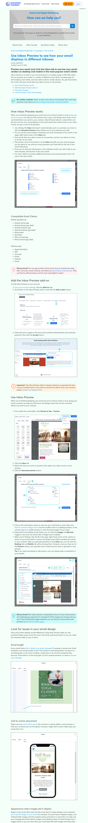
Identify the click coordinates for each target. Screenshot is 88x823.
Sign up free (68, 4)
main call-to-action (30, 724)
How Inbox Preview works (24, 85)
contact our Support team (32, 390)
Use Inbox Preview (21, 90)
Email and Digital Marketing (21, 51)
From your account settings (25, 287)
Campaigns (38, 51)
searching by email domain (62, 271)
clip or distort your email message (38, 648)
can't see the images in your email (24, 814)
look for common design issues (26, 527)
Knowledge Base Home (32, 4)
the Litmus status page (35, 622)
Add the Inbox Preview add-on (26, 88)
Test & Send (49, 51)
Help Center (55, 4)
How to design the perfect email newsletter (51, 102)
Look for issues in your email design (28, 92)
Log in (78, 4)
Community (45, 4)
